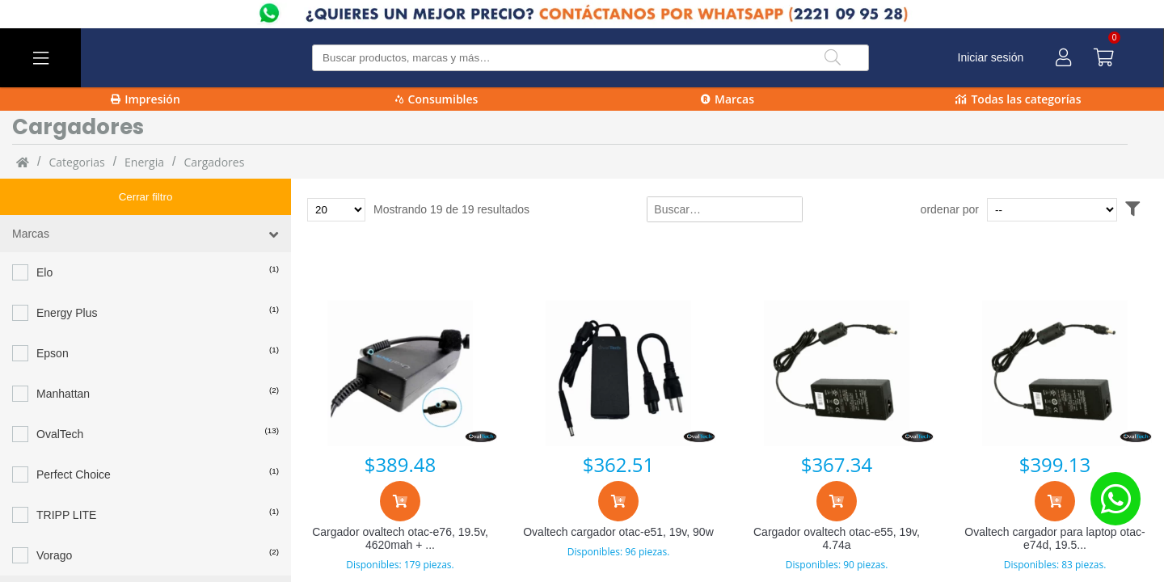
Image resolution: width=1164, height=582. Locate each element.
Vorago (54, 518)
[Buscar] (832, 57)
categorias (76, 162)
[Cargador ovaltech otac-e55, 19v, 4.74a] (837, 373)
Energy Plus (66, 276)
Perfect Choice (73, 438)
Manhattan (63, 357)
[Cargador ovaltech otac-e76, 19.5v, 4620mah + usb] (400, 373)
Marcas (727, 99)
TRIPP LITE (66, 478)
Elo (44, 236)
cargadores (213, 162)
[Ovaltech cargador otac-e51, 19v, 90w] (618, 373)
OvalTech (59, 397)
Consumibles (437, 99)
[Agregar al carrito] (400, 501)
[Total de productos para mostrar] (336, 209)
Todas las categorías (1018, 99)
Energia (144, 162)
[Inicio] (22, 161)
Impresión (145, 99)
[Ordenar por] (1083, 209)
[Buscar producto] (590, 57)
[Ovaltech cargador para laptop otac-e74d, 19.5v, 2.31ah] (1055, 373)
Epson (52, 316)
